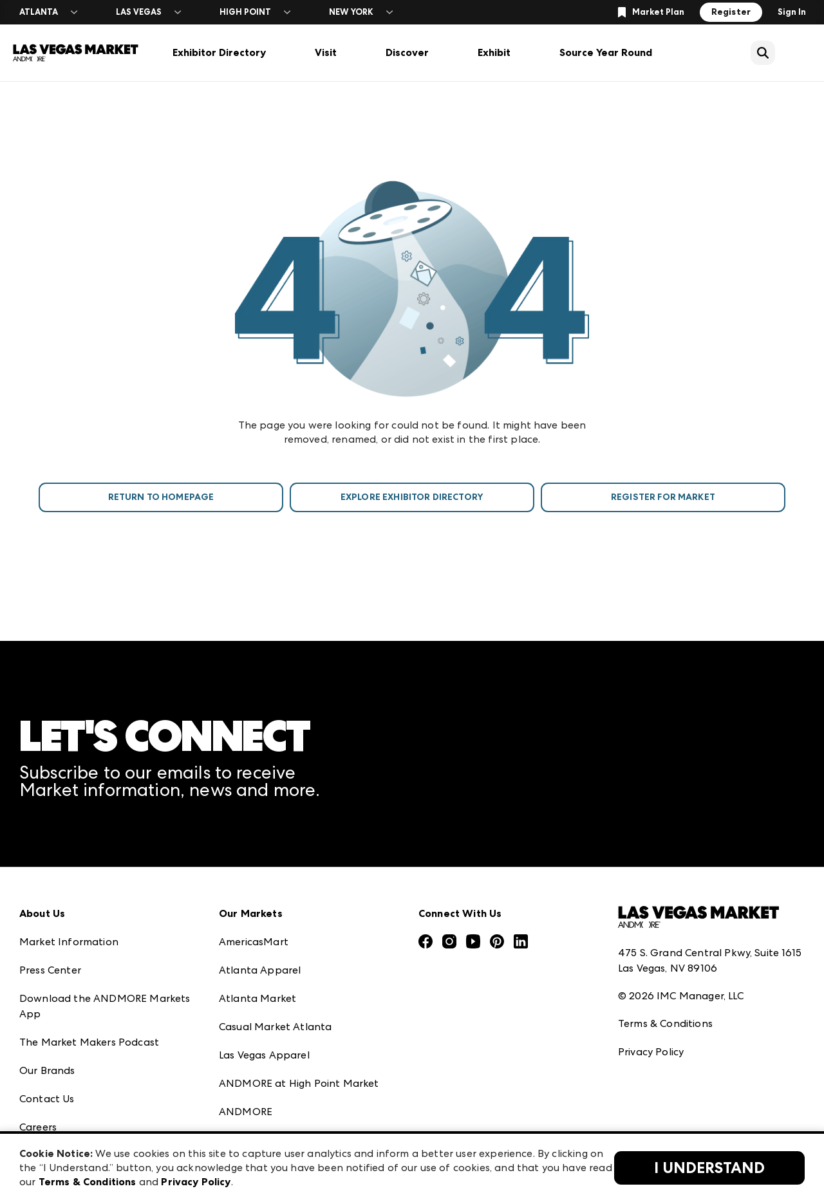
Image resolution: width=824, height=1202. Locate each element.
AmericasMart (253, 942)
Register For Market (663, 497)
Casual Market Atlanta (275, 1027)
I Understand (709, 1168)
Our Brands (47, 1070)
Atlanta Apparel (260, 970)
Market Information (68, 942)
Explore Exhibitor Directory (412, 497)
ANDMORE (245, 1111)
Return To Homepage (161, 497)
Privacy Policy (651, 1052)
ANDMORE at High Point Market (299, 1083)
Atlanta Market (257, 998)
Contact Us (47, 1099)
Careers (38, 1127)
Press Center (50, 970)
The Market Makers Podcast (89, 1042)
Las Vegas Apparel (264, 1055)
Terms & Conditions (665, 1023)
